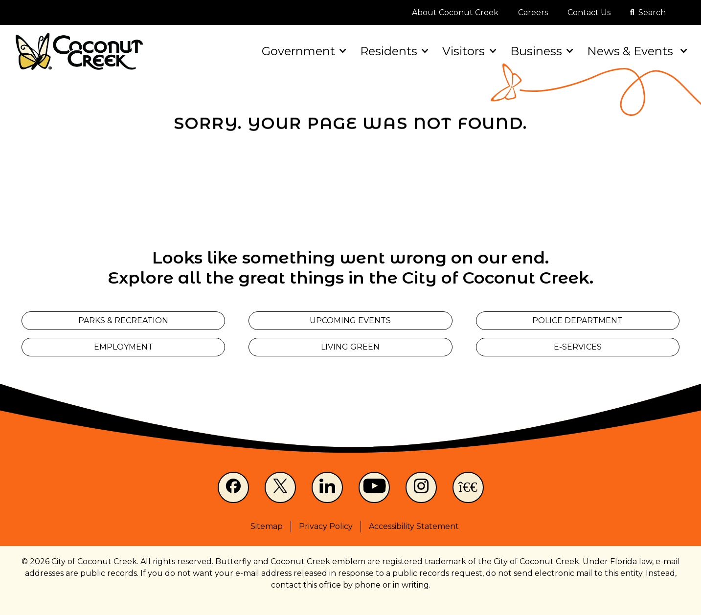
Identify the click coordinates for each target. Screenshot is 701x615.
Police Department (577, 320)
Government (303, 51)
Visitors (468, 51)
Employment (123, 346)
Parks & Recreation (123, 320)
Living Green (350, 346)
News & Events (636, 51)
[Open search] (648, 13)
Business (540, 51)
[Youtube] (374, 487)
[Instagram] (421, 487)
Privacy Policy (326, 526)
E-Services (578, 346)
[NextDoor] (468, 487)
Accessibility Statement (414, 526)
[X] (280, 487)
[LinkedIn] (327, 487)
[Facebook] (233, 487)
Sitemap (266, 526)
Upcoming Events (350, 320)
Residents (393, 51)
